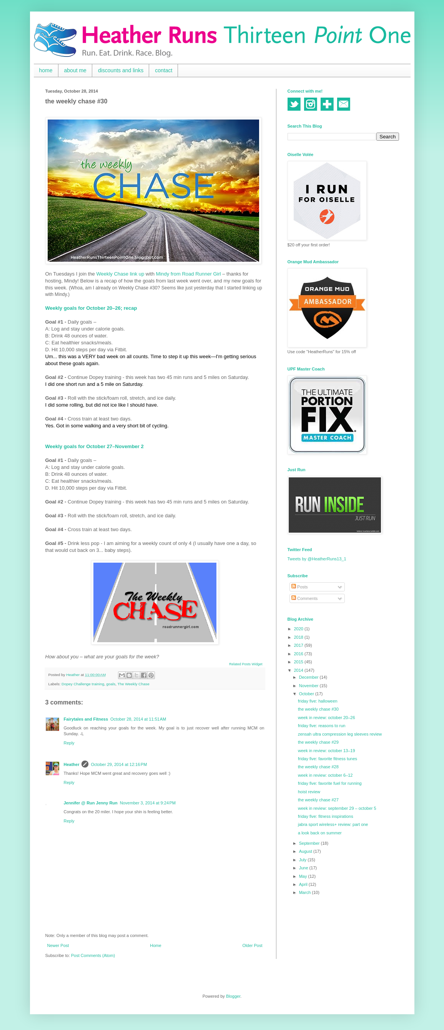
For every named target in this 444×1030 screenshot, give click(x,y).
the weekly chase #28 (318, 766)
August (306, 851)
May (303, 876)
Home (155, 945)
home (46, 70)
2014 (299, 670)
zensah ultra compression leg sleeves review (340, 734)
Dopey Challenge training (83, 684)
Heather (72, 764)
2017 (299, 645)
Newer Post (58, 945)
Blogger (233, 996)
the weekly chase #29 (318, 742)
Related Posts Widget (246, 664)
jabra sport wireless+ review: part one (333, 824)
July (303, 859)
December (309, 677)
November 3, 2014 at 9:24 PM (148, 803)
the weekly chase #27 (318, 799)
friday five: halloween (318, 701)
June (304, 868)
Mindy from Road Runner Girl (188, 274)
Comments (304, 598)
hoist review (309, 791)
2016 (299, 653)
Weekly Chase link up (120, 274)
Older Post (253, 945)
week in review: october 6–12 (325, 775)
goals (111, 684)
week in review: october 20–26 (326, 717)
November (309, 685)
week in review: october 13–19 (326, 750)
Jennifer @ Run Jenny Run (91, 803)
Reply (69, 743)
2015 (299, 662)
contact (163, 70)
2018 (299, 637)
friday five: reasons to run (322, 725)
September (310, 843)
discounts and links (120, 70)
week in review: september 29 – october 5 (337, 808)
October (307, 693)
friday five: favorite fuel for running (330, 783)
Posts (299, 587)
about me (75, 70)
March (305, 892)
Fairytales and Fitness (86, 719)
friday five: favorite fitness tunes (327, 758)
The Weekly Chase (133, 684)
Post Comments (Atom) (93, 955)
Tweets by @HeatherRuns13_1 (317, 559)
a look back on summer (320, 833)
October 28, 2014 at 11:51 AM (138, 719)
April (304, 884)
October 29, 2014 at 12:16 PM (119, 764)
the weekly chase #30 (318, 709)
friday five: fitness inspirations (325, 816)
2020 (299, 628)
